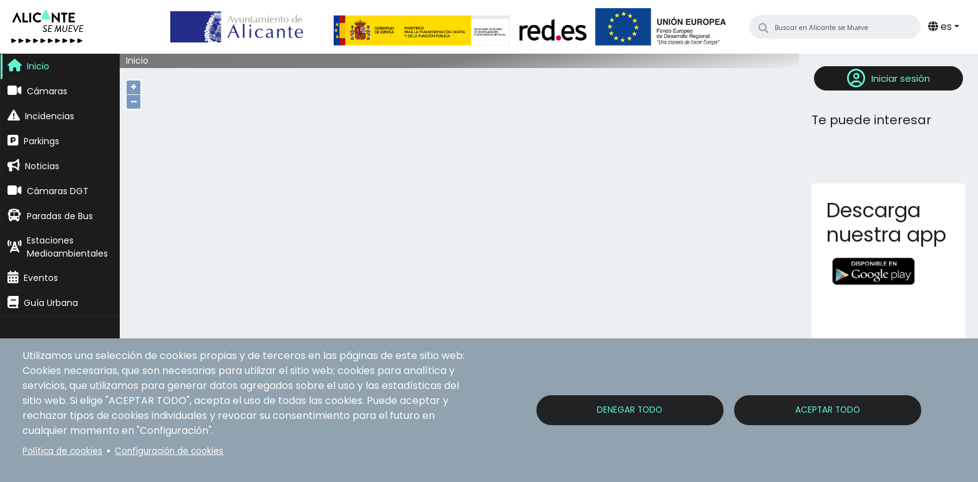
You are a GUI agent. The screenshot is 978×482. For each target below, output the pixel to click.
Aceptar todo (827, 410)
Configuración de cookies (169, 451)
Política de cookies (62, 451)
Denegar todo (629, 410)
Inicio (137, 61)
